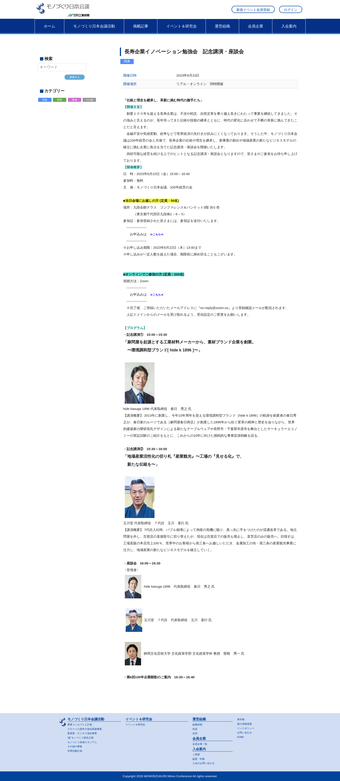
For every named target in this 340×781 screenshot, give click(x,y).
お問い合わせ (245, 731)
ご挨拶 (196, 753)
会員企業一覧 (201, 743)
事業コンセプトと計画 (81, 723)
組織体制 (198, 723)
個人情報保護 (245, 722)
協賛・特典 (199, 758)
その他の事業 (76, 746)
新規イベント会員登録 (253, 12)
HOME (241, 736)
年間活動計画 (76, 750)
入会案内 (288, 31)
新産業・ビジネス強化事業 (84, 732)
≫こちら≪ (158, 238)
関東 (45, 105)
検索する (74, 81)
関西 (60, 105)
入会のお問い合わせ (205, 763)
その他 (89, 105)
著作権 (241, 718)
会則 (195, 732)
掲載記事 (140, 31)
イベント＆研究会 (181, 31)
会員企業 (255, 31)
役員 (195, 727)
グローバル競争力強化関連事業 (87, 727)
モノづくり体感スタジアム (84, 741)
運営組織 (222, 31)
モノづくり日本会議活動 (94, 31)
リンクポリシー (247, 727)
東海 (75, 105)
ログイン (290, 12)
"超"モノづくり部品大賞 (82, 737)
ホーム (49, 31)
